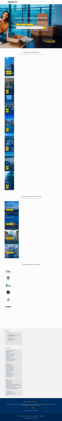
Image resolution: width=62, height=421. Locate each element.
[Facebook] (25, 402)
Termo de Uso (35, 410)
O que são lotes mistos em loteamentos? (13, 384)
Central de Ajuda (9, 376)
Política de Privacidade (28, 410)
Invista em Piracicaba (9, 370)
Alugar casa (8, 352)
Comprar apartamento (9, 356)
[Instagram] (27, 402)
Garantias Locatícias (9, 373)
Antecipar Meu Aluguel (9, 368)
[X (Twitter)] (32, 402)
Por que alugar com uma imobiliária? (12, 388)
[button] (46, 2)
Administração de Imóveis (10, 367)
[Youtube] (34, 402)
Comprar (23, 24)
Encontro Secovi (8, 381)
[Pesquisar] (44, 27)
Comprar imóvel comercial (10, 359)
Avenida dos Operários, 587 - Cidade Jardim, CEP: (14, 335)
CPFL (7, 394)
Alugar (18, 24)
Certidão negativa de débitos (11, 393)
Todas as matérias (9, 380)
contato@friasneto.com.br (12, 339)
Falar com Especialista (9, 369)
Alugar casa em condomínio (10, 353)
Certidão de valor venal (10, 392)
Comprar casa (8, 357)
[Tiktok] (37, 402)
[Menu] (53, 2)
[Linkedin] (30, 402)
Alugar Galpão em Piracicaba (10, 374)
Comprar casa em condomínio (11, 358)
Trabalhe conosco (9, 364)
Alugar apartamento (9, 351)
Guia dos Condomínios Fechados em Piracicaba (14, 387)
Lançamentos (30, 24)
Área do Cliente (32, 1)
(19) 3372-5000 (39, 1)
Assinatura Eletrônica (9, 375)
